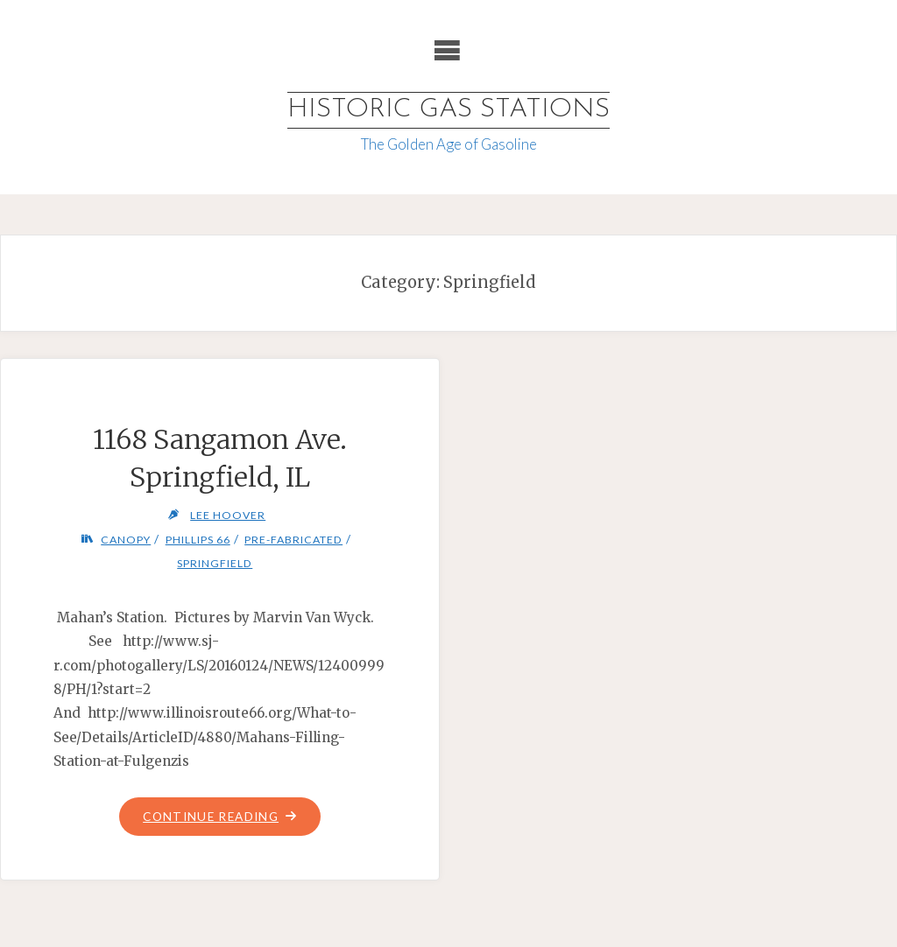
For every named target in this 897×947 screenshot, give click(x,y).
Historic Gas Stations (448, 109)
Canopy (126, 539)
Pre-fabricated (293, 539)
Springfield (214, 563)
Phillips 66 (198, 539)
